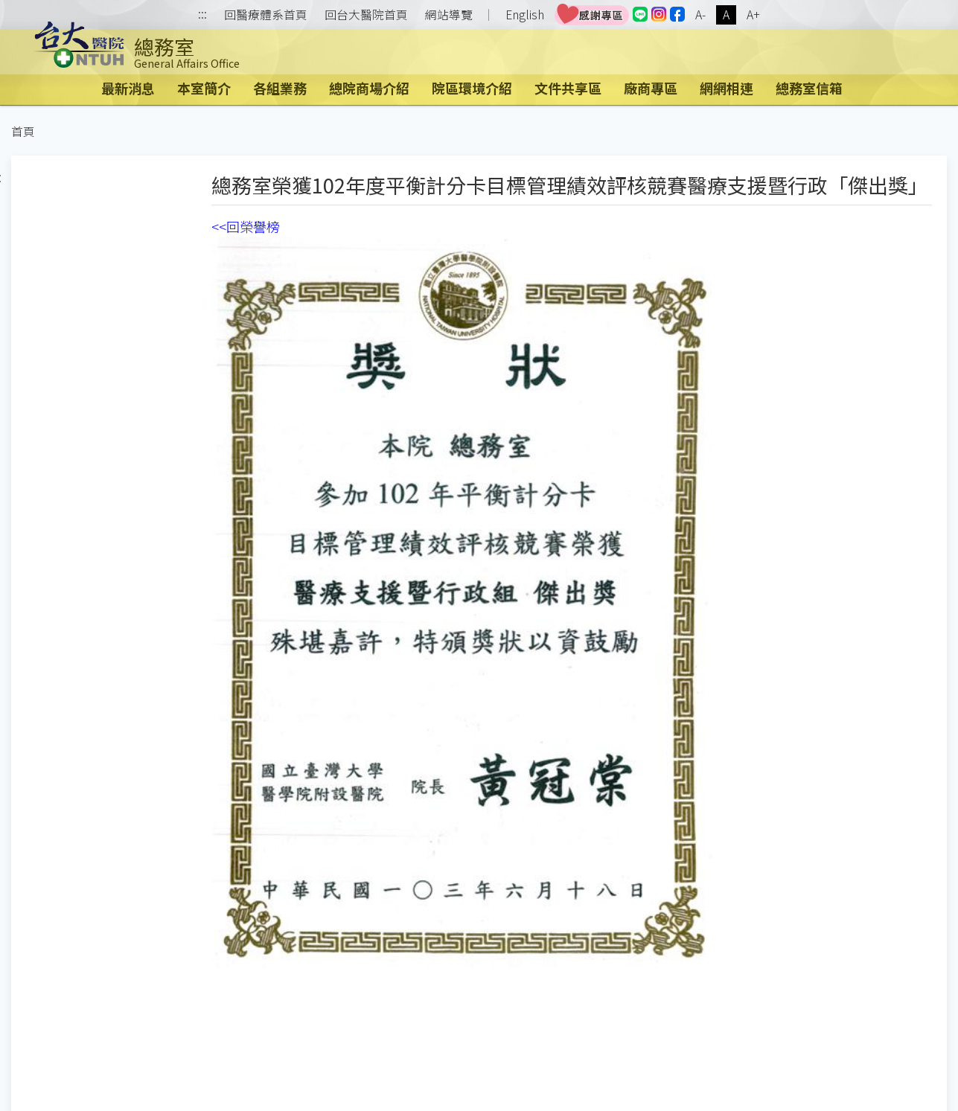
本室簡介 (204, 87)
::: (202, 15)
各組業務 (280, 87)
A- (700, 14)
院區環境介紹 (472, 87)
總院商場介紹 (369, 87)
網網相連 (726, 87)
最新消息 (128, 87)
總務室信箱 (809, 87)
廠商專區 (650, 87)
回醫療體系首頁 (265, 15)
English (524, 14)
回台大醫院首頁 (366, 15)
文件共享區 (567, 87)
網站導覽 (449, 15)
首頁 (23, 131)
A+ (753, 14)
